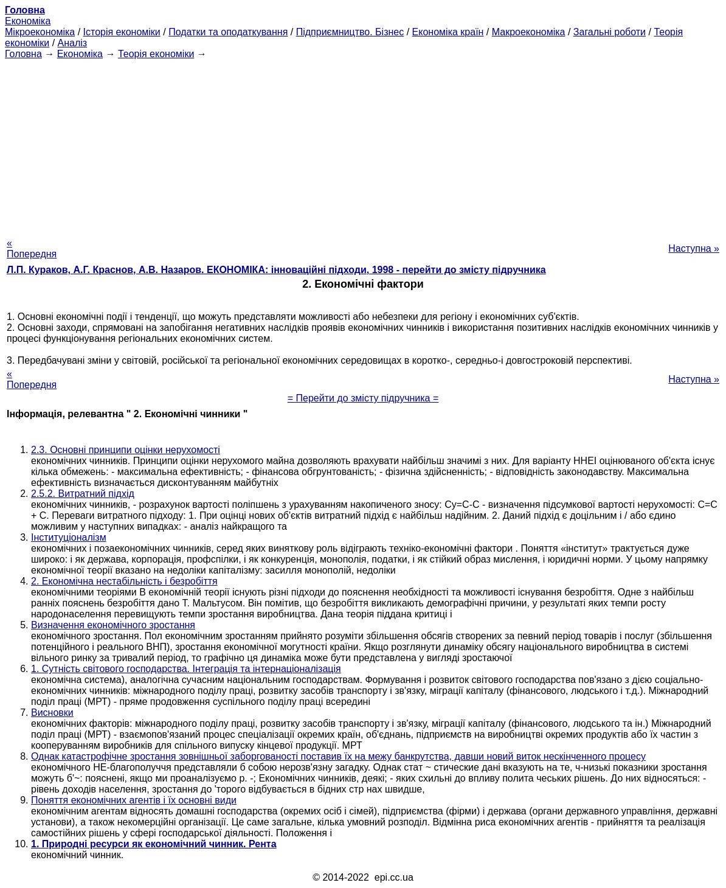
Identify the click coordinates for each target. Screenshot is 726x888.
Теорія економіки (156, 54)
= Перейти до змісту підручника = (363, 398)
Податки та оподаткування (228, 32)
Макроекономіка (528, 32)
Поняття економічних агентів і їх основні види (134, 800)
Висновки (52, 712)
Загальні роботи (609, 32)
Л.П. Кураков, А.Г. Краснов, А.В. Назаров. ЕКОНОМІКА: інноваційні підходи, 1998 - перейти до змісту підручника (276, 270)
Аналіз (73, 43)
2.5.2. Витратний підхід (82, 493)
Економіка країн (448, 32)
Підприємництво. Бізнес (350, 32)
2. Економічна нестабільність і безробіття (124, 581)
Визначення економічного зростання (113, 625)
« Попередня (32, 248)
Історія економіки (122, 32)
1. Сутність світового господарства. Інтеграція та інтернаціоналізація (186, 669)
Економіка (27, 21)
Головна (23, 54)
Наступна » (693, 248)
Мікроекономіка (40, 32)
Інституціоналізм (68, 537)
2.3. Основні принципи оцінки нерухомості (125, 450)
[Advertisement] (363, 145)
